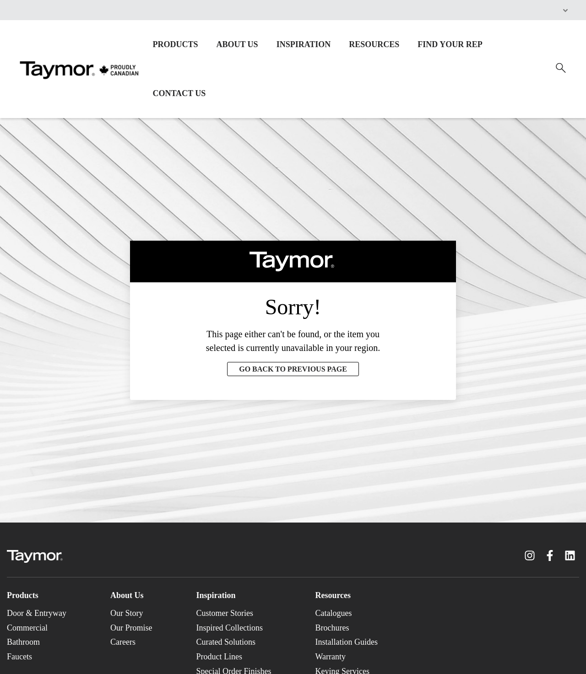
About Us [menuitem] (127, 595)
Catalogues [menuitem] (333, 613)
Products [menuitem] (22, 595)
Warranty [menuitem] (330, 656)
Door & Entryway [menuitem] (36, 613)
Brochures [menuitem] (332, 627)
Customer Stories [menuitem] (224, 613)
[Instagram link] (529, 555)
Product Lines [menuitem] (219, 656)
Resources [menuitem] (333, 595)
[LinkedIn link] (569, 555)
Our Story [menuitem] (126, 613)
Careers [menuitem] (123, 642)
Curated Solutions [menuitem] (225, 642)
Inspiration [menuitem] (215, 595)
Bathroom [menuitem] (23, 642)
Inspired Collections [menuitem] (229, 627)
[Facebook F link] (549, 555)
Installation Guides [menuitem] (346, 642)
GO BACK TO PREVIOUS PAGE (293, 369)
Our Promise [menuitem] (131, 627)
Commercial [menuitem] (27, 627)
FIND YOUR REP (450, 44)
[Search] (560, 67)
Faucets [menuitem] (19, 656)
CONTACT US (179, 93)
